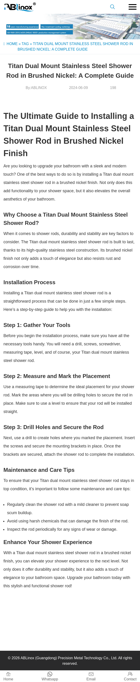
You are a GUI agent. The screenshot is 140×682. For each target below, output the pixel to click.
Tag (25, 44)
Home (12, 44)
